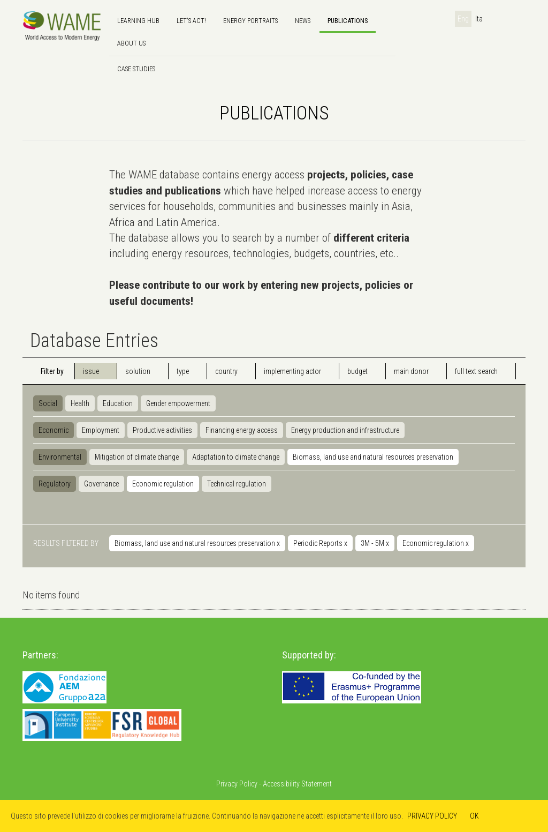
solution (137, 371)
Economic (53, 430)
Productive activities (162, 430)
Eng (463, 18)
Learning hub (138, 21)
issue (91, 371)
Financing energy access (242, 430)
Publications (348, 21)
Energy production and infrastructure (345, 430)
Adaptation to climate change (235, 457)
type (183, 371)
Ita (479, 18)
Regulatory (55, 483)
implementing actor (292, 371)
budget (357, 371)
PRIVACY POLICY (432, 816)
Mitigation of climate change (137, 457)
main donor (411, 371)
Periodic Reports (320, 543)
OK (474, 816)
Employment (100, 430)
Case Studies (136, 69)
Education (118, 403)
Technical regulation (236, 483)
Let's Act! (191, 21)
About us (131, 43)
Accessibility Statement (297, 783)
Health (80, 403)
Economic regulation (163, 483)
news (302, 21)
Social (48, 403)
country (226, 371)
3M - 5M (375, 543)
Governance (101, 483)
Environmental (60, 457)
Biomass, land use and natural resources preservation (373, 457)
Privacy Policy (236, 783)
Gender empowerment (178, 403)
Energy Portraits (250, 21)
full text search (476, 371)
